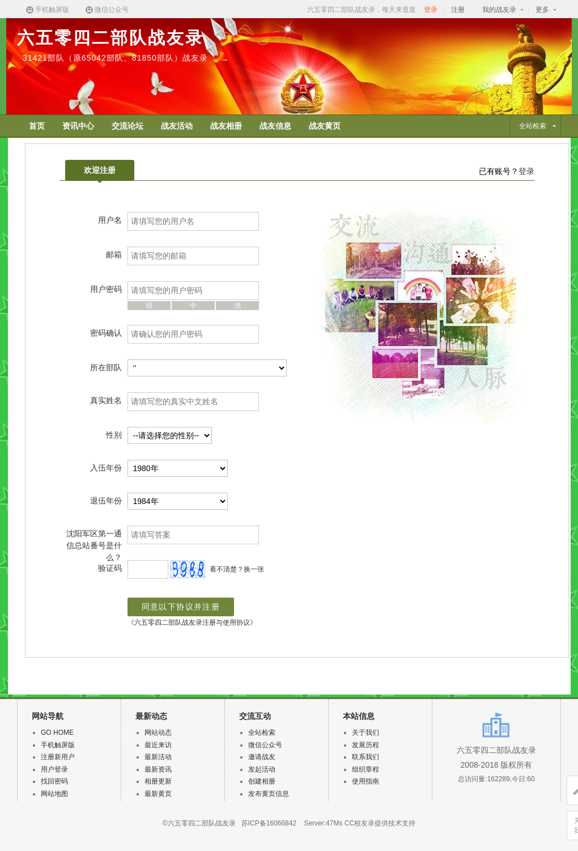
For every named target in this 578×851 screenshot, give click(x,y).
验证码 (110, 568)
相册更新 (158, 781)
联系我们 (365, 757)
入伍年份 (106, 467)
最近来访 (158, 745)
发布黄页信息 (268, 794)
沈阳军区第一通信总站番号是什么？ (94, 545)
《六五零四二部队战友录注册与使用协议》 (192, 622)
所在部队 (106, 367)
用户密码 (106, 289)
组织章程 (365, 769)
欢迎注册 (100, 173)
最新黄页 (158, 794)
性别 (114, 434)
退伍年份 (106, 500)
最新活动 (158, 757)
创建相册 (261, 781)
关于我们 (365, 732)
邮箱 (114, 254)
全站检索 (261, 732)
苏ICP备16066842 (268, 823)
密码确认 (106, 332)
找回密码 (54, 781)
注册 (458, 10)
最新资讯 (158, 769)
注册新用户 (58, 757)
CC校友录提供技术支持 (380, 823)
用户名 (110, 220)
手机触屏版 (47, 10)
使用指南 (365, 781)
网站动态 (158, 732)
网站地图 (54, 794)
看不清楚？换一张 (237, 569)
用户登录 (54, 769)
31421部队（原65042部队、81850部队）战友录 (115, 57)
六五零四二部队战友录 (110, 37)
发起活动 (261, 769)
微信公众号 (106, 10)
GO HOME (57, 732)
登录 (430, 10)
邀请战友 (261, 757)
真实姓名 (106, 400)
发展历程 (365, 745)
